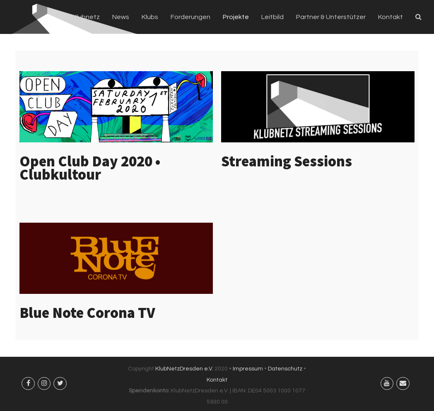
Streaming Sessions (286, 161)
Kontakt (217, 380)
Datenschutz (285, 369)
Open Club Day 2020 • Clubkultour (89, 168)
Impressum (248, 369)
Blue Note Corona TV (87, 312)
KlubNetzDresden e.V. (184, 369)
